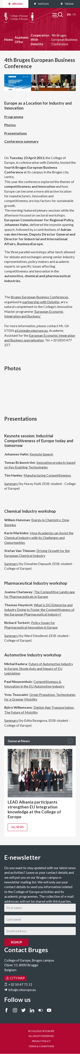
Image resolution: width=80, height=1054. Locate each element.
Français (74, 14)
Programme (13, 117)
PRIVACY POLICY (41, 1041)
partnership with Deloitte (41, 302)
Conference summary (21, 141)
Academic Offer (22, 40)
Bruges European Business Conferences (39, 297)
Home (8, 39)
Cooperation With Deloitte (40, 40)
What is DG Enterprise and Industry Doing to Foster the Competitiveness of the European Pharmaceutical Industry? (39, 609)
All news (17, 827)
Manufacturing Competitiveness (47, 475)
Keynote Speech (41, 454)
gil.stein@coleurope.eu (31, 330)
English (69, 14)
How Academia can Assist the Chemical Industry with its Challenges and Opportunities (38, 538)
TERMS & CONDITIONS (41, 1046)
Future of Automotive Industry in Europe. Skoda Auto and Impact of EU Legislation (38, 668)
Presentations (15, 133)
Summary (11, 484)
